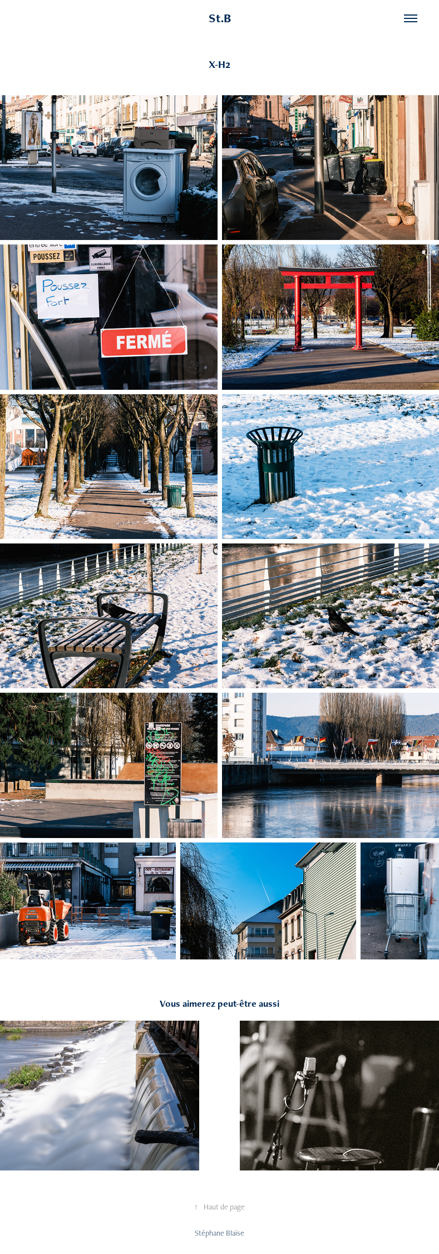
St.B (220, 18)
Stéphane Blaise (219, 1233)
